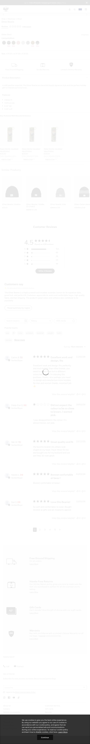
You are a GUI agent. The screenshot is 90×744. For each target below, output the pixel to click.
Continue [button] (45, 737)
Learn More (63, 732)
